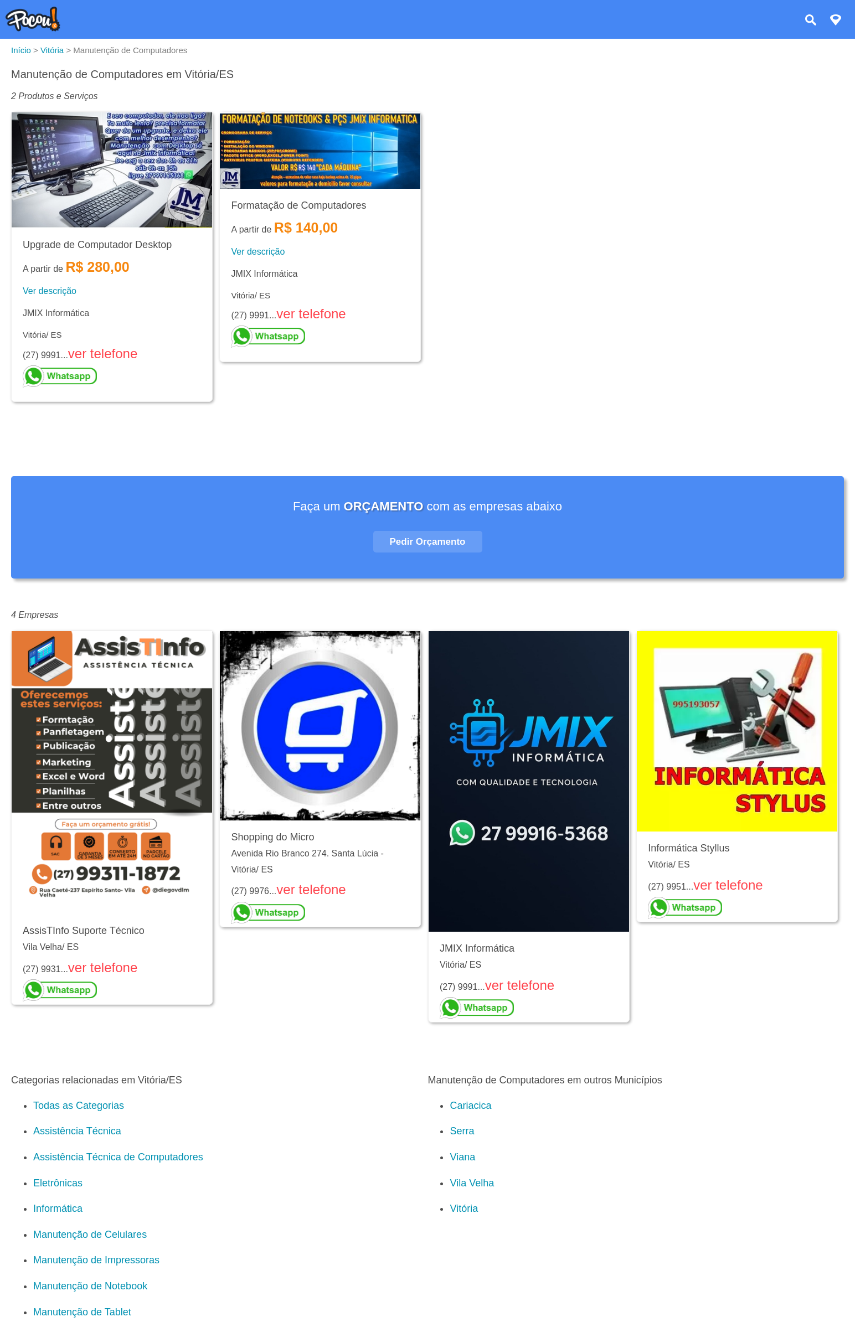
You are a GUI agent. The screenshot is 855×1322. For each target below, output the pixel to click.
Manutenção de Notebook (90, 1286)
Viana (462, 1157)
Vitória (464, 1208)
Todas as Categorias (78, 1105)
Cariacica (470, 1105)
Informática (58, 1208)
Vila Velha (472, 1183)
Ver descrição (49, 291)
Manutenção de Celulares (90, 1234)
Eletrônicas (58, 1183)
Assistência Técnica (77, 1131)
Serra (462, 1131)
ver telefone (102, 353)
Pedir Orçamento (428, 541)
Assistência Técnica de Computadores (118, 1157)
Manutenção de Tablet (82, 1312)
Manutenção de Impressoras (96, 1260)
